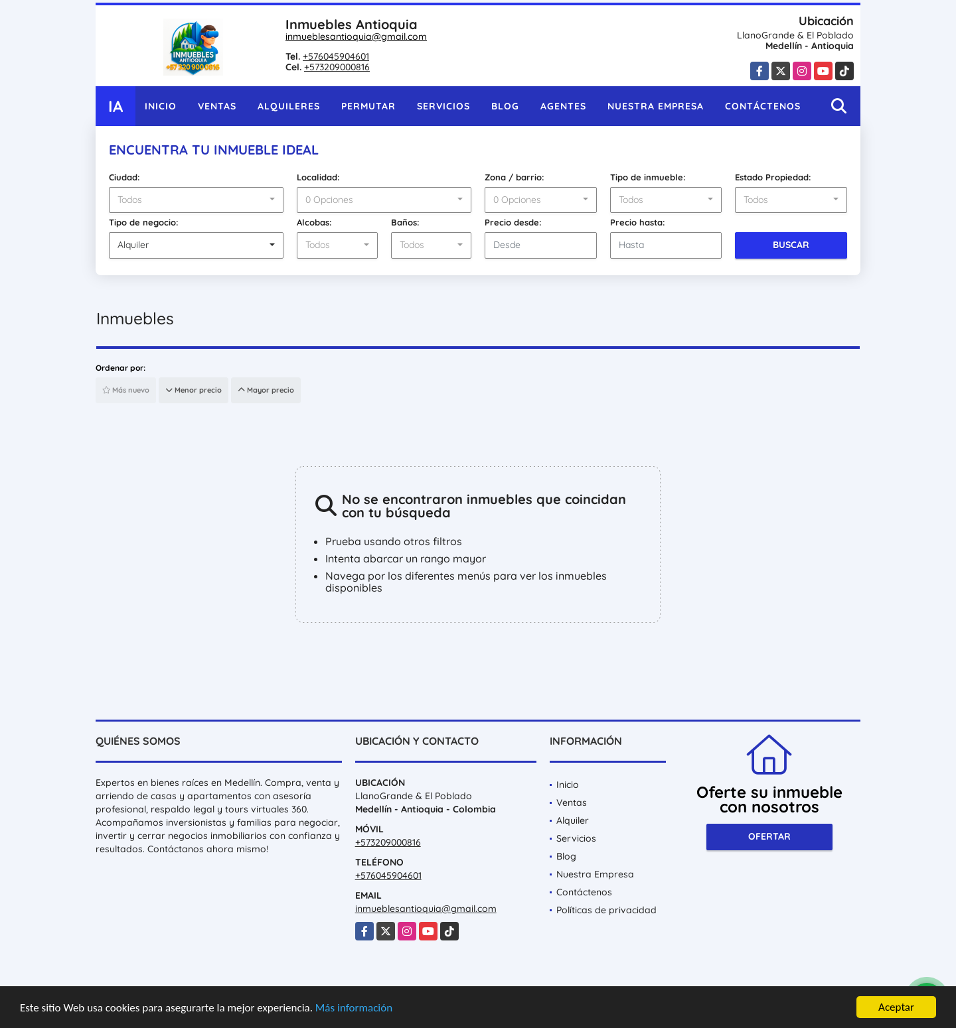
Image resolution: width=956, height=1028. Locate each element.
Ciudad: (124, 177)
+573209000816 (337, 67)
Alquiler (572, 820)
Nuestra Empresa (655, 106)
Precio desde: (513, 222)
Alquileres (289, 106)
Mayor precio (266, 390)
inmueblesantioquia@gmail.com (356, 36)
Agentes (563, 106)
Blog (505, 106)
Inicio (161, 106)
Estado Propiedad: (773, 177)
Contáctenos (763, 106)
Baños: (405, 222)
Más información (353, 1008)
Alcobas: (314, 222)
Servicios (443, 106)
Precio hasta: (637, 222)
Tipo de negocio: (144, 222)
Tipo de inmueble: (648, 177)
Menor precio (193, 390)
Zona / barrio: (514, 177)
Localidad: (318, 177)
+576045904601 (336, 56)
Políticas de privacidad (606, 910)
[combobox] (196, 200)
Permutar (368, 106)
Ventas (217, 106)
